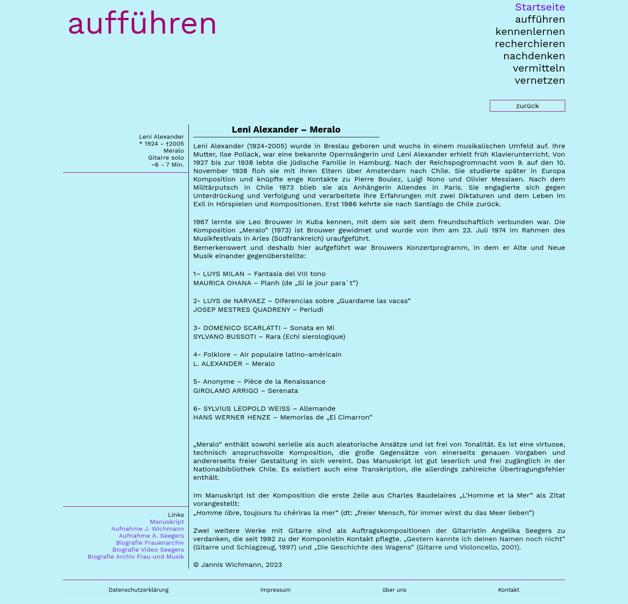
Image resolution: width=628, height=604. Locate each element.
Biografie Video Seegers (148, 549)
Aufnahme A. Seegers (151, 535)
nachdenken (534, 56)
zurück (527, 106)
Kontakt (508, 590)
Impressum (275, 590)
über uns (394, 590)
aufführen (540, 19)
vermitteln (539, 68)
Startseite (540, 7)
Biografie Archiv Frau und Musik (136, 556)
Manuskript (167, 521)
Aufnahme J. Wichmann (147, 528)
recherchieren (530, 44)
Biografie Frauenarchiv (150, 542)
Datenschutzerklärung (139, 590)
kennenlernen (530, 31)
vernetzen (540, 80)
